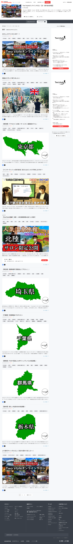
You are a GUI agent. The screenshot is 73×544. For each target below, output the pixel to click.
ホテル (32, 38)
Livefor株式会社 (15, 534)
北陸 (11, 221)
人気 (15, 221)
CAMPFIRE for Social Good (52, 511)
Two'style (4, 38)
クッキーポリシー (61, 530)
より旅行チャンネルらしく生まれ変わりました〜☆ (18, 451)
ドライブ (9, 84)
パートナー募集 (34, 541)
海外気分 (14, 84)
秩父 (8, 275)
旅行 (9, 38)
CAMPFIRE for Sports (51, 516)
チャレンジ (16, 509)
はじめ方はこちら (29, 2)
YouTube (39, 174)
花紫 (27, 221)
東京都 (4, 129)
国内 (28, 82)
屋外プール (28, 321)
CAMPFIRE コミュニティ (52, 508)
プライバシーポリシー (62, 520)
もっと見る (45, 73)
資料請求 (47, 2)
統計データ (41, 519)
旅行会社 (16, 174)
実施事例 (40, 517)
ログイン (64, 2)
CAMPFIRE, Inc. (16, 541)
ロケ (41, 82)
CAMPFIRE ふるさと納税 (52, 517)
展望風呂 (33, 321)
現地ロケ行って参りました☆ (11, 78)
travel (28, 38)
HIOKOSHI (49, 521)
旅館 (36, 38)
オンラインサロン (6, 175)
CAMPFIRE (49, 506)
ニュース (60, 509)
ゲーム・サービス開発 (8, 514)
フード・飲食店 (7, 509)
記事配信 (44, 38)
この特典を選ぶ (60, 68)
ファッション (7, 513)
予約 (11, 174)
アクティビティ (42, 21)
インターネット (22, 174)
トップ (30, 21)
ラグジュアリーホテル (11, 129)
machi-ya (49, 524)
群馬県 (46, 365)
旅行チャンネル (28, 455)
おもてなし (18, 129)
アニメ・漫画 (7, 511)
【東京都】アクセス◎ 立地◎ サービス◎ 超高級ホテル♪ (19, 124)
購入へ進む (45, 260)
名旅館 (45, 321)
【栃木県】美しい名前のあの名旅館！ (14, 407)
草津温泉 (4, 366)
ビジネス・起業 (7, 516)
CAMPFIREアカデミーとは (31, 514)
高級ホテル (41, 128)
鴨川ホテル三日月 (10, 321)
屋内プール (22, 321)
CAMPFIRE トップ (40, 2)
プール (17, 321)
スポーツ (16, 511)
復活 (40, 38)
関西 (37, 82)
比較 (44, 174)
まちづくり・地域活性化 (18, 506)
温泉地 (23, 411)
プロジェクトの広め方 (30, 519)
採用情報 (27, 541)
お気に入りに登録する (28, 16)
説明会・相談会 (41, 514)
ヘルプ (60, 511)
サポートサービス (42, 516)
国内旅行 (19, 38)
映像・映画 (16, 513)
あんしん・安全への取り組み (63, 508)
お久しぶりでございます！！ (11, 34)
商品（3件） (17, 26)
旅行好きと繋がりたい (21, 82)
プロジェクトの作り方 (30, 517)
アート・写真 (7, 518)
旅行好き (14, 82)
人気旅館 (37, 273)
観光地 (19, 84)
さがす (34, 2)
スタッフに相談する (39, 506)
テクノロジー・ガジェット (9, 506)
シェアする (40, 16)
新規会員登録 (69, 2)
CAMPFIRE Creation (51, 509)
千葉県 (4, 321)
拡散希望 (28, 174)
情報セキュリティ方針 (62, 524)
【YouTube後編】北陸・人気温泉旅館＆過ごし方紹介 (18, 217)
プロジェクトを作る (30, 506)
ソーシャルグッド (7, 519)
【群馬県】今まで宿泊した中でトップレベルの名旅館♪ (19, 361)
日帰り (4, 84)
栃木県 (31, 411)
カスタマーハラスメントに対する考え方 (63, 528)
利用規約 (60, 517)
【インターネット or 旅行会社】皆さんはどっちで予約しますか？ (22, 170)
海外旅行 (14, 38)
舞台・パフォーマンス (18, 518)
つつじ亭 (9, 366)
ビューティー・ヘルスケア (19, 516)
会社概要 (22, 541)
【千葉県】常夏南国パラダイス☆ (12, 315)
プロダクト (6, 508)
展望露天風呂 (39, 321)
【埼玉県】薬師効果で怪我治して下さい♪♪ (16, 269)
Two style (26, 7)
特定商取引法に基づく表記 (63, 522)
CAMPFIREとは (61, 506)
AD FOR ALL (50, 519)
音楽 (15, 508)
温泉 (28, 128)
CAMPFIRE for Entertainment (50, 514)
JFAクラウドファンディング (52, 522)
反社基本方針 (61, 525)
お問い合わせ (61, 513)
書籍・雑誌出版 (17, 514)
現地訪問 (45, 82)
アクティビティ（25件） (10, 26)
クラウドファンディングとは (31, 516)
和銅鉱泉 (13, 275)
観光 (23, 38)
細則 (59, 519)
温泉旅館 (41, 319)
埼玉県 (4, 275)
